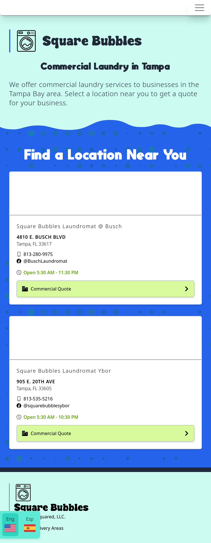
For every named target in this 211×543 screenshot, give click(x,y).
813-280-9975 (38, 254)
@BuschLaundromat (45, 261)
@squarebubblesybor (47, 405)
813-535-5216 (38, 399)
